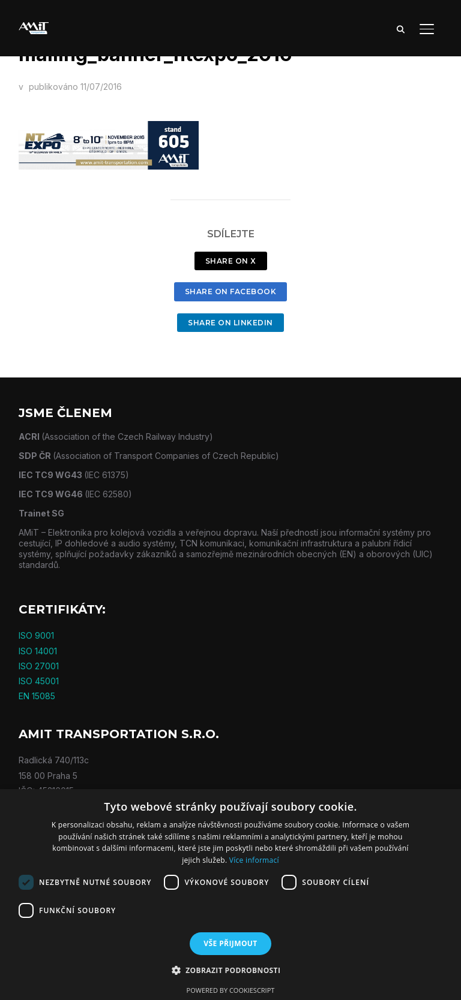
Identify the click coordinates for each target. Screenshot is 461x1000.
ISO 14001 (38, 651)
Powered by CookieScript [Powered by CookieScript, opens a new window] (231, 990)
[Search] (400, 29)
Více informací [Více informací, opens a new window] (254, 860)
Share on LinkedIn (230, 322)
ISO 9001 (36, 635)
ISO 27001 (39, 666)
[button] (231, 970)
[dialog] (230, 894)
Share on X (230, 260)
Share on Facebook (231, 291)
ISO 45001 (39, 681)
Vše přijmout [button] (230, 943)
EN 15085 (37, 696)
